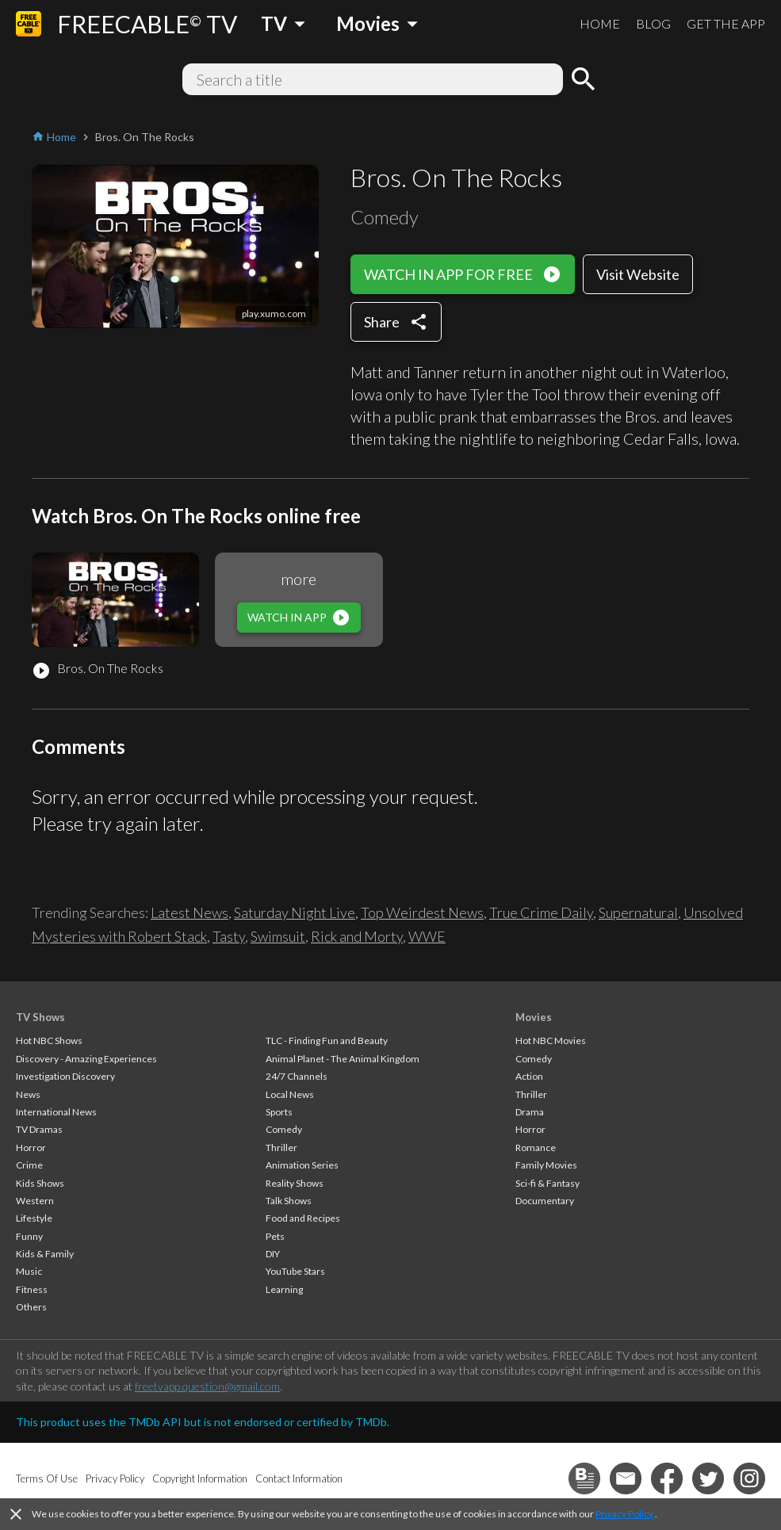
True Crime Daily (541, 912)
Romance (535, 1147)
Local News (290, 1094)
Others (31, 1307)
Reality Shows (295, 1183)
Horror (31, 1147)
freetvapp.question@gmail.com (207, 1386)
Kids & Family (45, 1254)
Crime (29, 1165)
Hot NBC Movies (550, 1040)
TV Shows (40, 1017)
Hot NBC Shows (49, 1040)
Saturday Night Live (294, 912)
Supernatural (638, 912)
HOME (600, 23)
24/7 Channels (296, 1076)
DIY (273, 1254)
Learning (284, 1289)
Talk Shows (289, 1201)
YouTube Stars (295, 1271)
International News (56, 1112)
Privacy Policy (624, 1514)
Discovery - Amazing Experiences (86, 1059)
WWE (427, 936)
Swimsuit (278, 936)
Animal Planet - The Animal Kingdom (342, 1059)
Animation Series (302, 1165)
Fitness (32, 1289)
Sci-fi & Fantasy (547, 1183)
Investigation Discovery (65, 1076)
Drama (529, 1112)
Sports (279, 1112)
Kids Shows (40, 1183)
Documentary (544, 1201)
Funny (29, 1236)
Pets (275, 1236)
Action (529, 1076)
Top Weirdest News (422, 912)
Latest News (189, 912)
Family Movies (546, 1165)
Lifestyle (34, 1218)
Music (29, 1271)
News (28, 1094)
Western (35, 1201)
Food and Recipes (303, 1218)
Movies (533, 1017)
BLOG (653, 23)
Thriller (281, 1147)
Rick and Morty (357, 936)
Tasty (228, 936)
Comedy (284, 1129)
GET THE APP (726, 23)
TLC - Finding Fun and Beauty (327, 1040)
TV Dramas (39, 1129)
